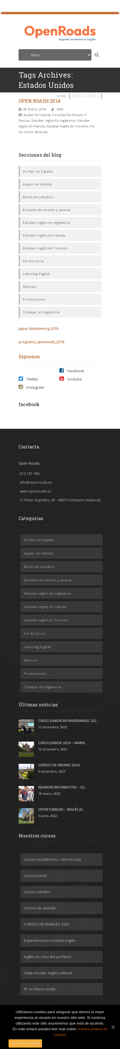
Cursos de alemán (40, 908)
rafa (60, 109)
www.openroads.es (35, 491)
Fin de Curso (33, 261)
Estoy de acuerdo (25, 1043)
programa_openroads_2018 (41, 342)
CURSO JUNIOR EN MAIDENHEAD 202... (68, 720)
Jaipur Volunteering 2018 (38, 328)
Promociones (34, 299)
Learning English (36, 274)
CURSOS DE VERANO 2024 (59, 765)
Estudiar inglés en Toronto (67, 126)
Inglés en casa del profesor (47, 956)
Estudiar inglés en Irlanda (44, 235)
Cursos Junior (35, 875)
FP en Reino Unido (39, 989)
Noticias (41, 132)
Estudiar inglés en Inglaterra (53, 120)
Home (61, 96)
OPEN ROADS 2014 (39, 101)
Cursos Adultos (37, 891)
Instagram (31, 387)
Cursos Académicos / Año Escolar (52, 859)
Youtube (70, 379)
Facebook (71, 370)
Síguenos (29, 356)
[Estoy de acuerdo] (113, 1027)
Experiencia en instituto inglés (50, 940)
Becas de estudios (38, 197)
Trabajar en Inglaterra (41, 312)
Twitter (28, 379)
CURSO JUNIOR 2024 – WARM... (62, 742)
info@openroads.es (36, 482)
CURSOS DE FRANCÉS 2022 (46, 924)
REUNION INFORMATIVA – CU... (62, 787)
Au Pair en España (38, 171)
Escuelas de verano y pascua (47, 210)
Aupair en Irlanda (37, 115)
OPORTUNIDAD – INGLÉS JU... (61, 809)
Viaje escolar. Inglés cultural (48, 972)
